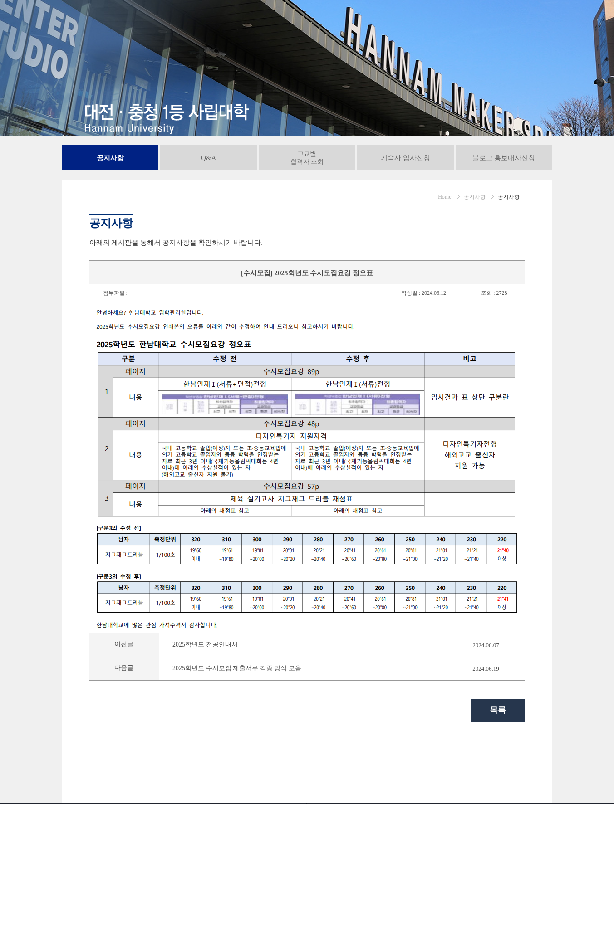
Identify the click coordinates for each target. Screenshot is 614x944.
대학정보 (341, 20)
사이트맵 (469, 875)
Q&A (208, 200)
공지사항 (458, 20)
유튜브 (503, 914)
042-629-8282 (97, 899)
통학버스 (427, 875)
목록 (498, 752)
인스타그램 (530, 914)
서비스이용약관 (282, 875)
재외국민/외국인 (293, 20)
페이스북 (557, 914)
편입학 (250, 20)
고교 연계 (378, 20)
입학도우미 (418, 20)
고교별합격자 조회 (307, 200)
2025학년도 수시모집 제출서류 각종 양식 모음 (236, 710)
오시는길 (386, 875)
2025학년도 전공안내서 (205, 687)
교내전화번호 (339, 875)
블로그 (584, 914)
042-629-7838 (97, 914)
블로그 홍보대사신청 (503, 200)
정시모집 (216, 20)
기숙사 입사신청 (405, 200)
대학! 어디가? (561, 875)
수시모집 (180, 20)
